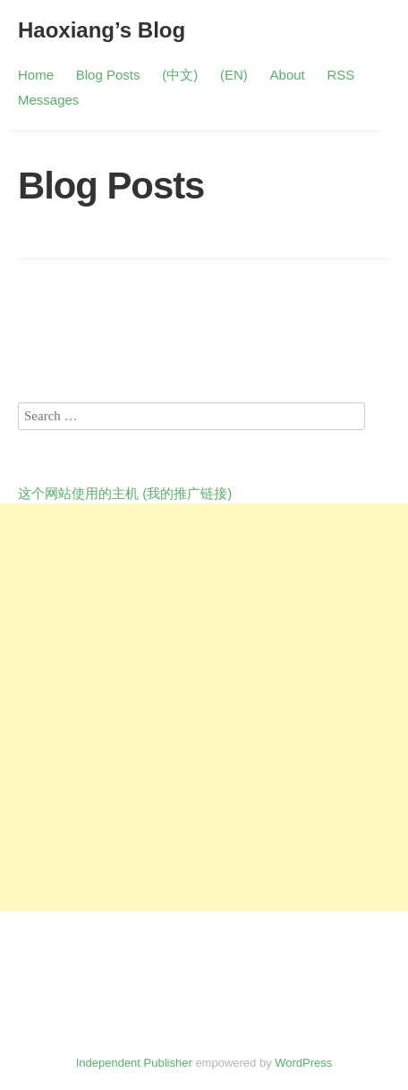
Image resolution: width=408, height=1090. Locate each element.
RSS (341, 74)
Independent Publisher (134, 1062)
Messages (48, 99)
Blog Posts (108, 74)
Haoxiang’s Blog (101, 30)
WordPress (303, 1062)
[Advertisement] (204, 707)
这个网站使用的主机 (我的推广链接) (125, 493)
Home (36, 74)
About (287, 74)
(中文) (180, 74)
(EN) (234, 74)
